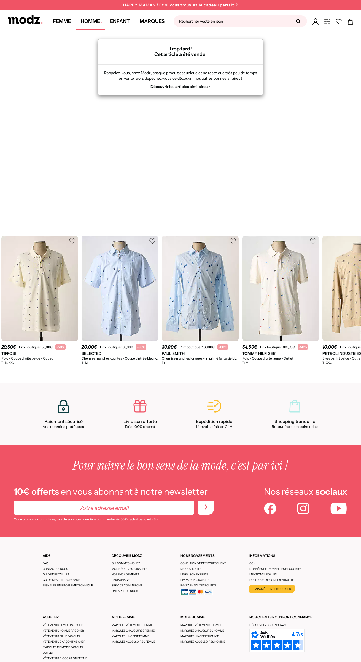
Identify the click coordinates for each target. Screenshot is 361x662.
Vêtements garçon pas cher (64, 642)
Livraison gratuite (194, 580)
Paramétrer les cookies (272, 589)
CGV (252, 563)
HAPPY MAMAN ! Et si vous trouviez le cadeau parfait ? (180, 4)
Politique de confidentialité (271, 580)
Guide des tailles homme (61, 580)
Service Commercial (127, 585)
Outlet (48, 653)
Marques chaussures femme (133, 630)
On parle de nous (125, 591)
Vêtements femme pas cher (63, 625)
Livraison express (194, 574)
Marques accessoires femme (133, 642)
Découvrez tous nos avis (268, 625)
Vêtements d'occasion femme (65, 658)
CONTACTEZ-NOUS (55, 569)
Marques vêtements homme (201, 625)
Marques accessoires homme (202, 642)
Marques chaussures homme (202, 630)
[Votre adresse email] (104, 508)
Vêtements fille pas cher (62, 636)
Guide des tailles (56, 574)
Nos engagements (125, 574)
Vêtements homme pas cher (63, 630)
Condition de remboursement (203, 563)
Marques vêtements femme (132, 625)
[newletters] (206, 508)
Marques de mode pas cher (63, 647)
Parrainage (121, 580)
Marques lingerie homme (199, 636)
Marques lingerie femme (130, 636)
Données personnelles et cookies (275, 569)
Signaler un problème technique (68, 585)
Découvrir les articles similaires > (180, 86)
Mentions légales (263, 574)
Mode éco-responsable (129, 569)
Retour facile (190, 569)
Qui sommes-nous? (126, 563)
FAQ (45, 563)
